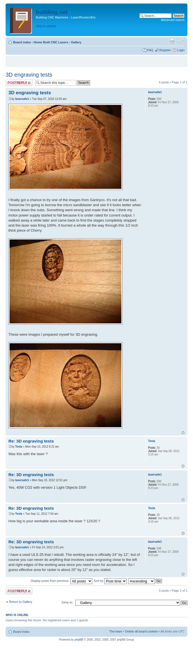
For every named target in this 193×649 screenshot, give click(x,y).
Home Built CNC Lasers (51, 42)
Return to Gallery (20, 601)
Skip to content (46, 26)
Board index (22, 42)
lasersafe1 (22, 98)
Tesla (18, 446)
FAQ (150, 50)
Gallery (76, 42)
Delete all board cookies (141, 631)
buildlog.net (51, 12)
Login (181, 50)
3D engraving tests (29, 75)
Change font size (180, 41)
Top (183, 432)
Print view (172, 41)
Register (165, 50)
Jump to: (67, 602)
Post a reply (19, 82)
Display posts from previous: (61, 580)
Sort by (110, 580)
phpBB (79, 639)
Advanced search (173, 20)
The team (115, 631)
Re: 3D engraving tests (31, 441)
